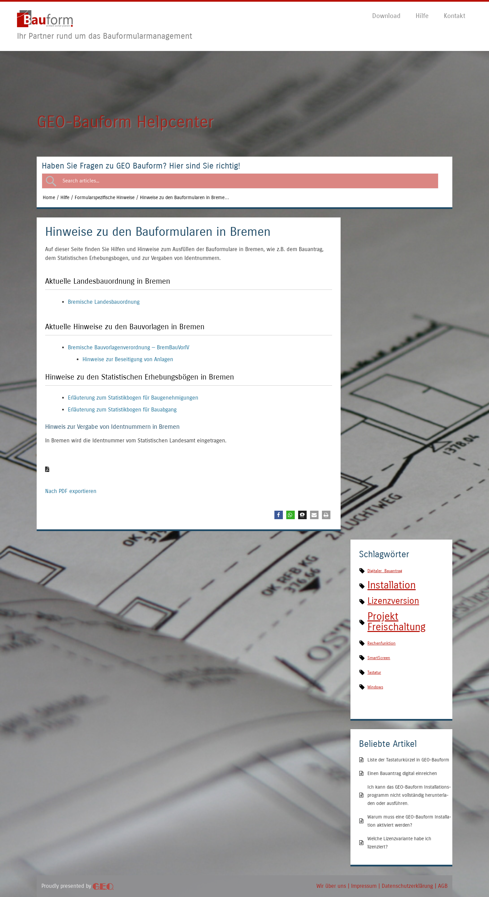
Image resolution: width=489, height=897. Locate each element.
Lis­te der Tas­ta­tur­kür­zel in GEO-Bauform (408, 760)
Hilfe (64, 197)
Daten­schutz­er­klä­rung (407, 886)
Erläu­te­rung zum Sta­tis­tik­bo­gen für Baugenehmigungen (133, 397)
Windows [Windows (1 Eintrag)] (375, 687)
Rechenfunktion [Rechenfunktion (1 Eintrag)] (381, 643)
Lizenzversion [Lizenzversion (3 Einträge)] (393, 601)
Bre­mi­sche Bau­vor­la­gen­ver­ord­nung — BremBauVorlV (128, 347)
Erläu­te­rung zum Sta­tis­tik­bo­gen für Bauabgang (122, 409)
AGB (443, 886)
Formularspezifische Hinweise (104, 197)
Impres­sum (364, 886)
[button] (278, 515)
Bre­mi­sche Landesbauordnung (104, 302)
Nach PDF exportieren (70, 479)
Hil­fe (422, 16)
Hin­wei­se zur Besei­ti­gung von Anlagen (128, 359)
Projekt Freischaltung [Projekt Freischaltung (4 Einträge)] (396, 621)
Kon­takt (454, 16)
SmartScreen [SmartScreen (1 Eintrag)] (378, 657)
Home (49, 197)
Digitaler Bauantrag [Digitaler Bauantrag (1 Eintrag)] (384, 570)
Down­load (386, 16)
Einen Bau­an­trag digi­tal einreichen (402, 773)
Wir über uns (331, 886)
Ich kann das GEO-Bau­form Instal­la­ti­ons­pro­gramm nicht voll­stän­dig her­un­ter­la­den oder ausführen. (409, 795)
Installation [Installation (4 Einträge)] (391, 585)
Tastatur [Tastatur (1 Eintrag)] (374, 672)
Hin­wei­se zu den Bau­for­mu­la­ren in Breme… (184, 197)
